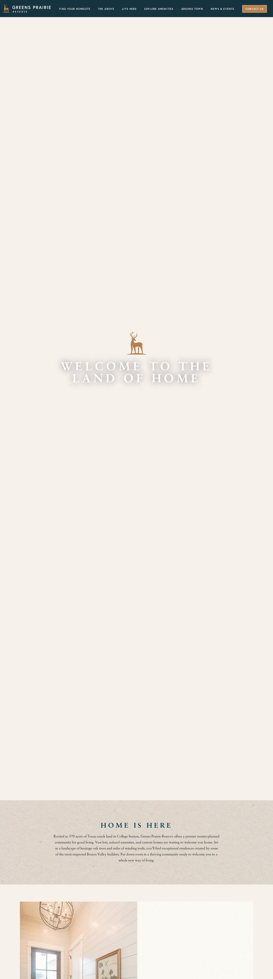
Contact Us (254, 9)
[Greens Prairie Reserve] (26, 8)
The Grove (106, 9)
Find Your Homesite (74, 9)
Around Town (192, 9)
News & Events (222, 9)
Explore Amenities (158, 9)
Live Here (129, 9)
